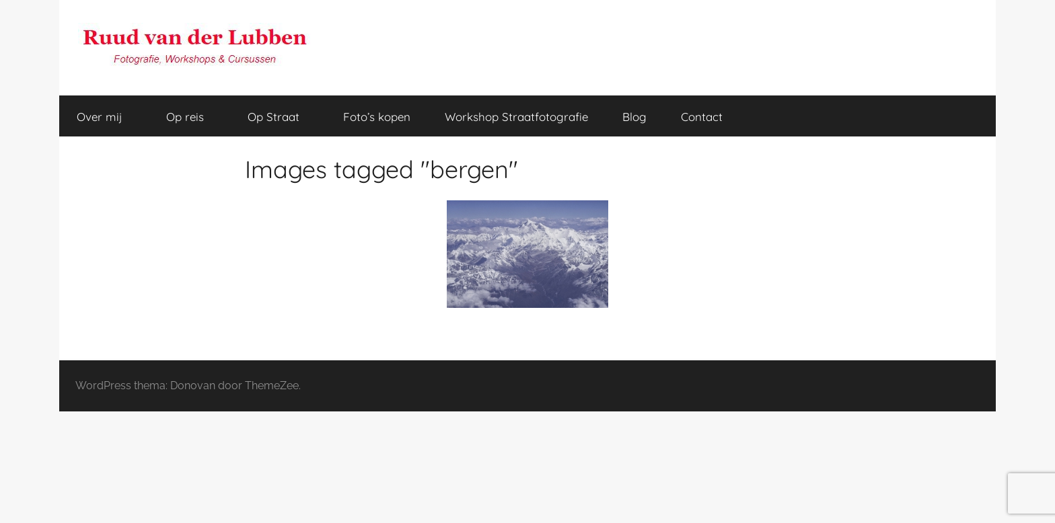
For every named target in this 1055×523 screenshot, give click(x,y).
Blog (634, 117)
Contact (702, 117)
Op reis (192, 117)
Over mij (107, 117)
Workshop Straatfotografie (516, 117)
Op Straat (281, 117)
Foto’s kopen (376, 117)
